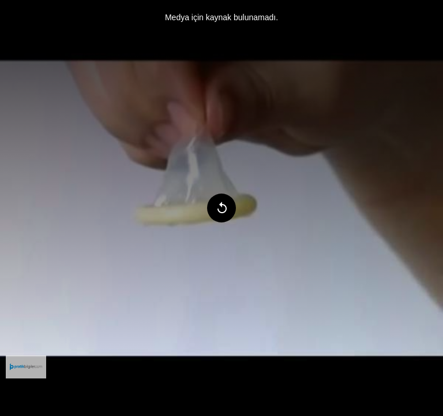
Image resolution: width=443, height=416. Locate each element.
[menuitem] (26, 366)
